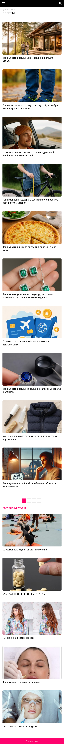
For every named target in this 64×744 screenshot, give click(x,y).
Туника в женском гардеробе (18, 637)
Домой (5, 10)
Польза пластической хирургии (19, 726)
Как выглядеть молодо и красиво (21, 682)
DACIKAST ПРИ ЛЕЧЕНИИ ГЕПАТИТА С (23, 593)
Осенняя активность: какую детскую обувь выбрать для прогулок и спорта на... (31, 107)
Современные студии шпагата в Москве (24, 549)
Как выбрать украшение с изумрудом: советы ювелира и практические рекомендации (27, 296)
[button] (60, 3)
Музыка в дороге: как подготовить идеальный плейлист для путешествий (28, 154)
